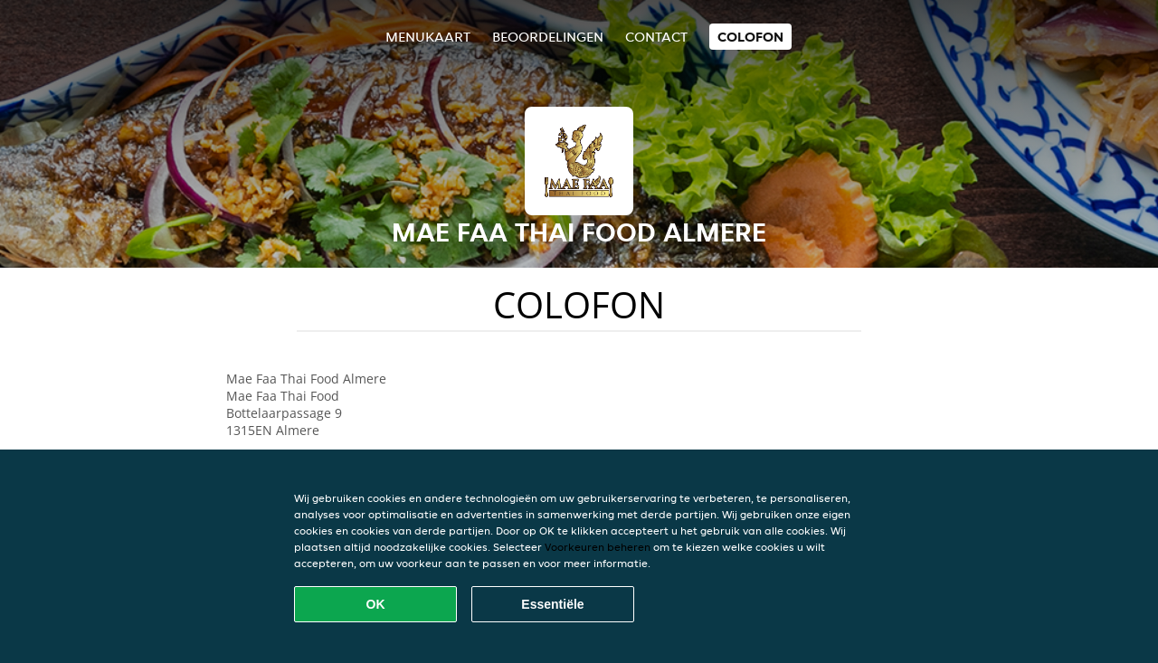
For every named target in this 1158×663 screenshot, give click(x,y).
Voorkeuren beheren (597, 547)
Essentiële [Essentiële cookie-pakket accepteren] (552, 604)
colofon (750, 36)
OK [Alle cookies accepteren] (375, 604)
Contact (656, 36)
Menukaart (427, 36)
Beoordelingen (547, 36)
